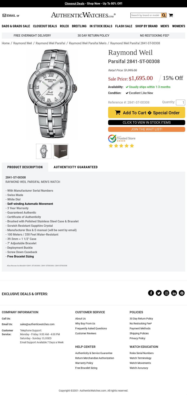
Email (11, 15)
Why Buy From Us (85, 323)
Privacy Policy (137, 338)
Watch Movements (140, 363)
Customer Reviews (85, 333)
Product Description (25, 167)
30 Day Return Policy (141, 318)
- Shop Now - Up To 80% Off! (93, 3)
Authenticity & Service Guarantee (93, 353)
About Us (80, 318)
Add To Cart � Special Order (151, 112)
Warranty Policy (84, 363)
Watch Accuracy (139, 368)
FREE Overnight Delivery (32, 35)
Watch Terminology (140, 358)
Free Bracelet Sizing (20, 256)
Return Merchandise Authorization (94, 358)
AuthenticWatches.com (87, 15)
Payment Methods (140, 328)
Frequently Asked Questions (91, 328)
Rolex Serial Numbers (142, 353)
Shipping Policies (139, 333)
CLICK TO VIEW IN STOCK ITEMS (147, 122)
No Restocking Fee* (154, 35)
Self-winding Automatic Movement (30, 204)
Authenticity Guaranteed (76, 167)
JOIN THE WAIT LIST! (146, 129)
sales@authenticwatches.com (37, 324)
